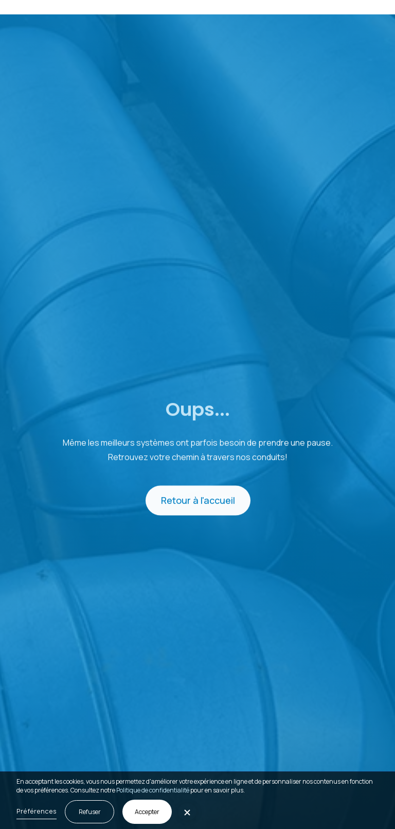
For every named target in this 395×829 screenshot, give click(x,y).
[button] (373, 7)
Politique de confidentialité (152, 790)
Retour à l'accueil (197, 501)
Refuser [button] (90, 811)
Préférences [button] (36, 811)
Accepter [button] (147, 811)
